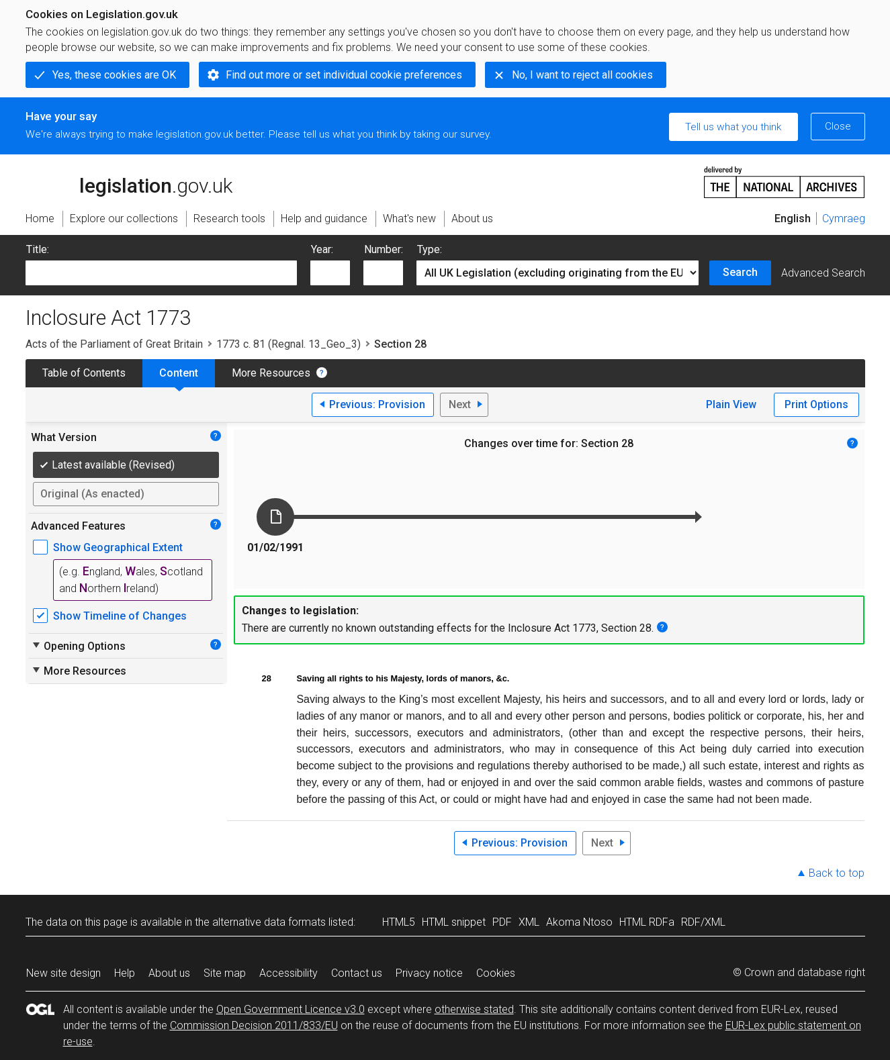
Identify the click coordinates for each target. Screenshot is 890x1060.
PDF (502, 922)
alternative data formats (269, 922)
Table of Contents (84, 373)
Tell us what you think (733, 127)
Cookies (495, 973)
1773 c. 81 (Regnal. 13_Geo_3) (288, 344)
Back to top (836, 873)
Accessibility (288, 973)
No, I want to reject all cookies (582, 74)
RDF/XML (703, 922)
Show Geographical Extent (118, 547)
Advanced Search (823, 273)
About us (169, 973)
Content (178, 373)
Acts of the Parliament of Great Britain (114, 344)
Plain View (731, 404)
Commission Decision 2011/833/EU (254, 1025)
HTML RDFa (646, 922)
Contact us (356, 973)
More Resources (271, 373)
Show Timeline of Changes (120, 616)
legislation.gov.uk (129, 181)
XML (529, 922)
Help (124, 973)
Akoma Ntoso (579, 922)
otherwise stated (474, 1009)
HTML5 (398, 922)
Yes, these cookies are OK (114, 74)
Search (740, 272)
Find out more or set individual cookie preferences (344, 74)
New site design (63, 973)
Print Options (816, 404)
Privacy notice (429, 973)
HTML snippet (454, 922)
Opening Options (78, 646)
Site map (225, 973)
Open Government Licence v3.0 (290, 1009)
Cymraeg (843, 218)
